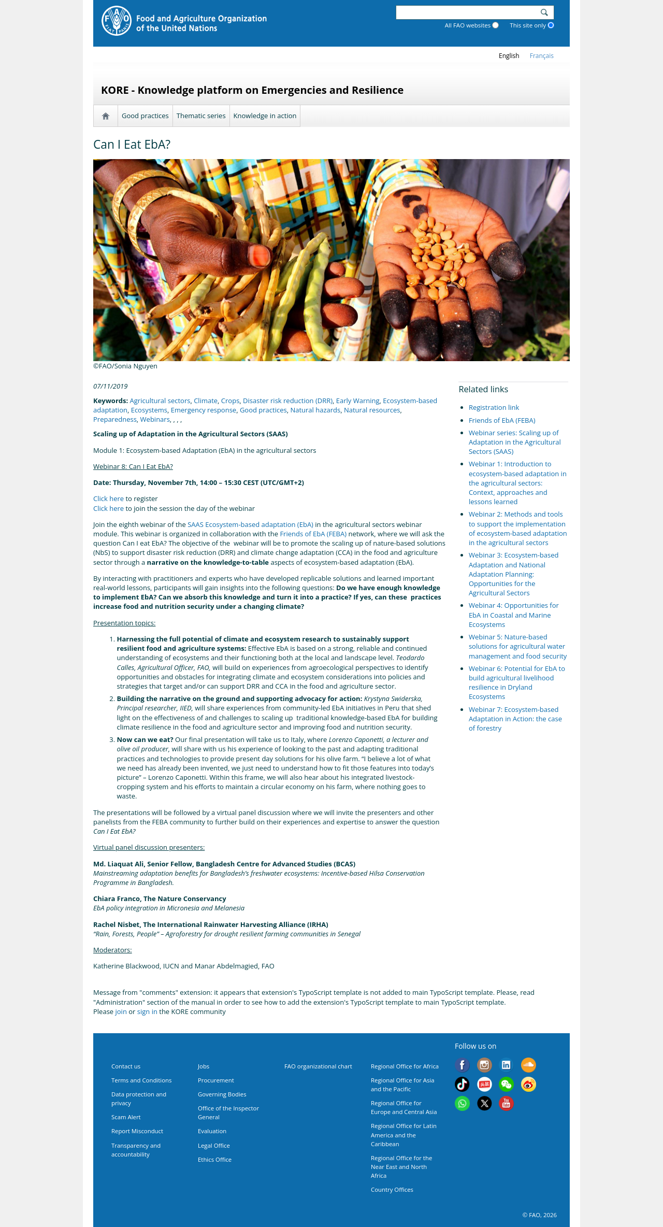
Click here (108, 498)
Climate (206, 400)
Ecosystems (149, 410)
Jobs (203, 1066)
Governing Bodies (222, 1094)
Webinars (155, 419)
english (509, 55)
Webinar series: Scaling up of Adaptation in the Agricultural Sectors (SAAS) (515, 442)
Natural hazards (315, 410)
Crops (230, 400)
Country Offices (392, 1189)
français (542, 55)
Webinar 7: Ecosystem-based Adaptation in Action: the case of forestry (515, 719)
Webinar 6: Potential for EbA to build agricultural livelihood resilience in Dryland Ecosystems (517, 683)
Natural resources (372, 410)
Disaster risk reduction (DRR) (288, 400)
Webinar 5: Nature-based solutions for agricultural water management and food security (518, 646)
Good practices (145, 115)
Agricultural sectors (160, 400)
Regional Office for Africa (405, 1066)
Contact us (125, 1066)
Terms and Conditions (141, 1080)
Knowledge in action (265, 115)
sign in (147, 1011)
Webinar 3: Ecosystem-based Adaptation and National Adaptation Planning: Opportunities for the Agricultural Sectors (514, 573)
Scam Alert (126, 1117)
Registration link (494, 407)
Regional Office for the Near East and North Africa (401, 1166)
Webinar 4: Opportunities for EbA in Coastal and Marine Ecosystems (514, 615)
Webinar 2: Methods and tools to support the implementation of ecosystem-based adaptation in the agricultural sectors (518, 528)
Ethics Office (215, 1159)
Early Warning (358, 400)
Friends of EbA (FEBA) (313, 533)
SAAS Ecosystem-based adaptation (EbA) (250, 524)
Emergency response (203, 410)
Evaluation (212, 1131)
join (121, 1011)
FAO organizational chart (318, 1066)
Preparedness (115, 419)
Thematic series (201, 115)
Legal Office (214, 1145)
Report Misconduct (137, 1131)
